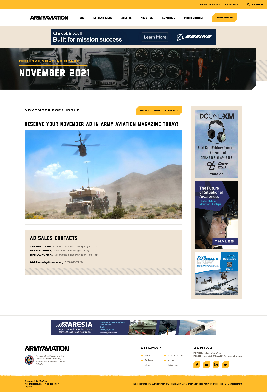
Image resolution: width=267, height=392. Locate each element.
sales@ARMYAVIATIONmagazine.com (222, 356)
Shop (147, 365)
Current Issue (102, 18)
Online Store (232, 4)
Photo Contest (193, 18)
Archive (126, 18)
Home (81, 18)
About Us (147, 18)
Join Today (224, 18)
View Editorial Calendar (159, 110)
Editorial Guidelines (210, 4)
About (171, 360)
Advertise (168, 18)
